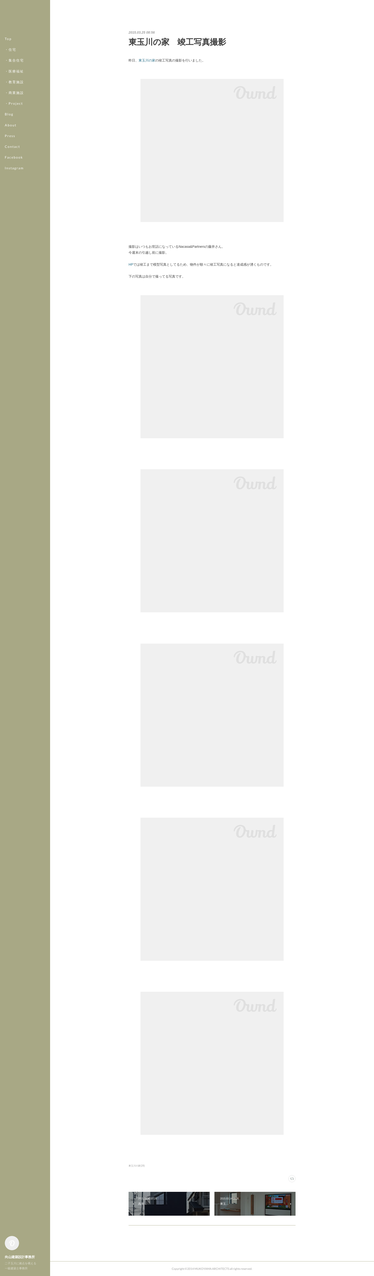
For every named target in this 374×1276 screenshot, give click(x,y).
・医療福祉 (14, 71)
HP (131, 264)
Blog (9, 114)
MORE (10, 157)
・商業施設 (14, 93)
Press (10, 136)
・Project (14, 103)
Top (8, 39)
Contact (12, 147)
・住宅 (10, 49)
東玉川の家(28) (137, 1165)
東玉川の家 (147, 60)
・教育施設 (14, 82)
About (10, 125)
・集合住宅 (14, 60)
